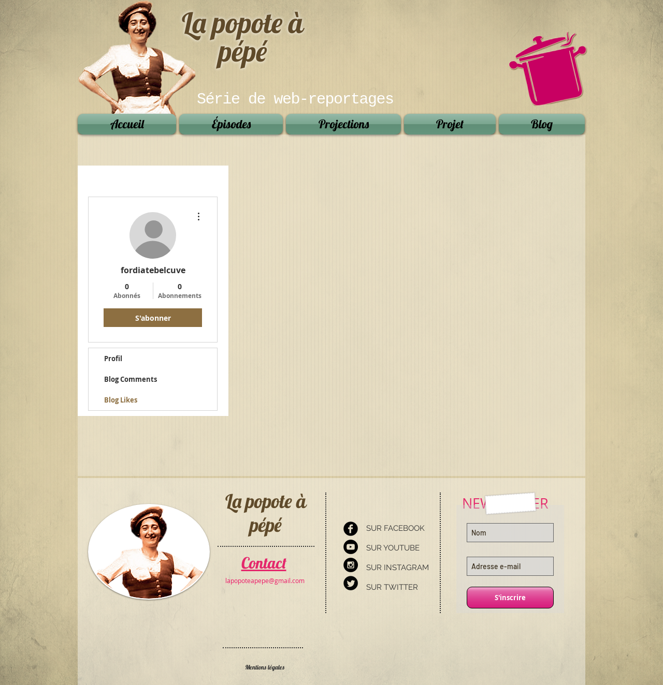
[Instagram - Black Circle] (350, 565)
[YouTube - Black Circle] (350, 547)
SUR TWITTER (392, 587)
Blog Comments (130, 379)
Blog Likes (120, 400)
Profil (113, 358)
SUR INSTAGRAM (397, 567)
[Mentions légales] (264, 668)
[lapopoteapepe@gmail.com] (265, 581)
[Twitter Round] (350, 583)
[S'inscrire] (510, 597)
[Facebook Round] (350, 529)
